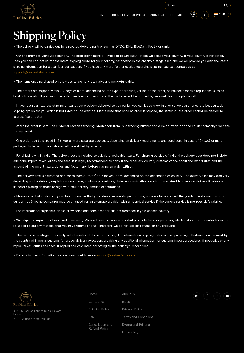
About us (157, 14)
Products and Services (128, 14)
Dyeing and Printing (136, 324)
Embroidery (130, 332)
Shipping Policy (99, 309)
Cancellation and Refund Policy (100, 326)
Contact (176, 14)
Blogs (126, 302)
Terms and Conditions (137, 317)
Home (101, 14)
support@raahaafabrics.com (33, 72)
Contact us (96, 302)
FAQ (92, 317)
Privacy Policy (132, 309)
